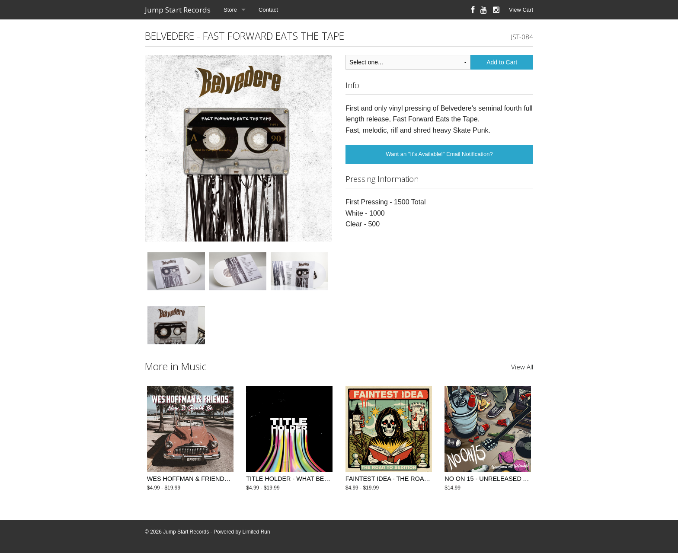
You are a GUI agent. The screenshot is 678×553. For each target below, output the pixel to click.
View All (522, 366)
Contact (268, 9)
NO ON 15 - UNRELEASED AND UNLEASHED (510, 478)
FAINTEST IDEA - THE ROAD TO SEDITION (407, 478)
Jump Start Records (178, 10)
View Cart (521, 9)
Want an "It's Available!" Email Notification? (439, 154)
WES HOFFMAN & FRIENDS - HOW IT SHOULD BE (220, 478)
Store (230, 9)
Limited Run (256, 532)
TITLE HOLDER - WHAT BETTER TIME (301, 478)
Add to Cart (501, 62)
